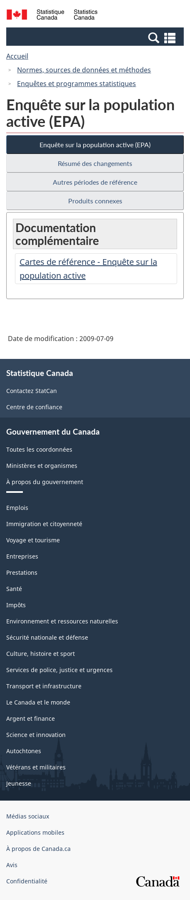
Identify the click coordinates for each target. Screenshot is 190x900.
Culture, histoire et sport (40, 654)
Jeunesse (18, 783)
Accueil (17, 56)
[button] (96, 37)
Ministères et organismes (41, 466)
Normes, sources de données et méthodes (84, 69)
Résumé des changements (95, 163)
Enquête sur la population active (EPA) (95, 144)
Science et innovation (36, 735)
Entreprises (22, 556)
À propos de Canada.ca (38, 849)
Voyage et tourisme (33, 540)
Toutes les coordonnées (39, 449)
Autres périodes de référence (95, 182)
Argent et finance (30, 718)
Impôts (16, 605)
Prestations (21, 572)
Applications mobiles (35, 832)
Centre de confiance (34, 407)
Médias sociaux (27, 816)
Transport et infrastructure (43, 686)
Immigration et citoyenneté (44, 524)
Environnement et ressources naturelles (62, 621)
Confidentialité (26, 881)
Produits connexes (95, 201)
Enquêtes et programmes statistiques (76, 83)
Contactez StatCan (31, 391)
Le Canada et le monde (38, 702)
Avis (11, 865)
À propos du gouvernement (44, 482)
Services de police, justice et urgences (59, 670)
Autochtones (23, 751)
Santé (14, 589)
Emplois (17, 508)
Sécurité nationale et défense (47, 637)
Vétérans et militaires (36, 767)
